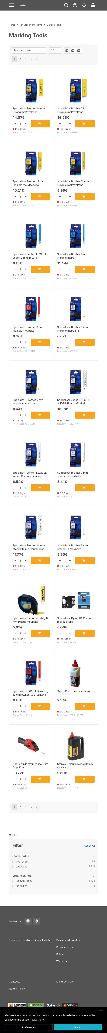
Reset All (89, 845)
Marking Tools (54, 24)
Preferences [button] (29, 1027)
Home (12, 24)
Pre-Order (22, 861)
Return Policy (17, 988)
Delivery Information (68, 940)
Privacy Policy (64, 947)
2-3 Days (21, 866)
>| (37, 59)
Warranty (61, 961)
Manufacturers (65, 981)
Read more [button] (37, 1019)
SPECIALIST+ (24, 881)
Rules (59, 954)
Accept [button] (78, 1027)
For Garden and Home (30, 24)
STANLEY (22, 886)
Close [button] (100, 1010)
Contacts (14, 981)
